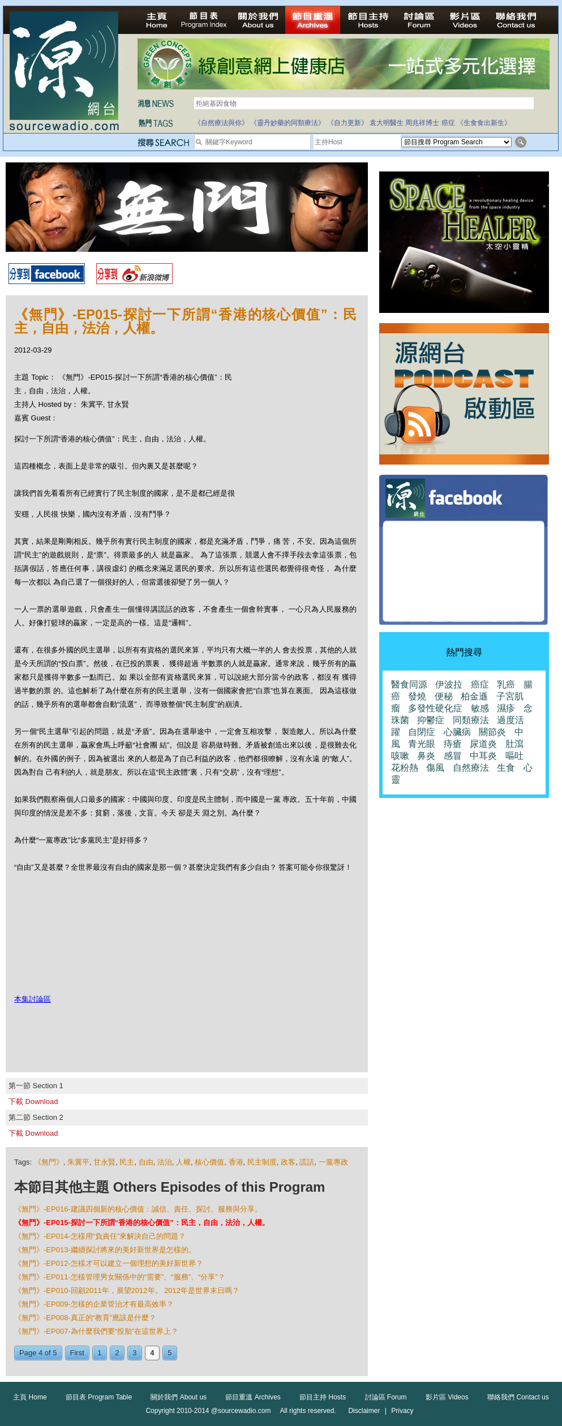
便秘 (444, 696)
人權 (183, 1162)
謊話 (306, 1162)
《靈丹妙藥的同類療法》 (287, 123)
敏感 (480, 708)
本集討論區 (32, 999)
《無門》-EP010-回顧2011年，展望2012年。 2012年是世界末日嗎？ (126, 1290)
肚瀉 (514, 744)
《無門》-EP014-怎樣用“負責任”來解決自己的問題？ (100, 1236)
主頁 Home (29, 1397)
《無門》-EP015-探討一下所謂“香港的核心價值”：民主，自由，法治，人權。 (141, 1222)
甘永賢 (104, 1162)
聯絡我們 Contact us (518, 1397)
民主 (126, 1162)
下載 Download (33, 1101)
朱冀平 (78, 1162)
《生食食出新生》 (484, 123)
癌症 (448, 123)
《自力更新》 (347, 123)
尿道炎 (483, 744)
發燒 (417, 696)
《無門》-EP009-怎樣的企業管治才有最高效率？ (94, 1304)
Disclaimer (364, 1411)
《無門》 (48, 1162)
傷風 (435, 767)
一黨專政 (333, 1162)
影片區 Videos (447, 1397)
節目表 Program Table (99, 1397)
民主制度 (262, 1162)
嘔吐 (514, 756)
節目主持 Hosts (322, 1397)
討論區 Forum (386, 1397)
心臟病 (457, 732)
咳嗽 (400, 756)
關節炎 (492, 732)
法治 (164, 1162)
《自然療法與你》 (221, 123)
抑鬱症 (430, 720)
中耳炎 (483, 756)
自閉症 (421, 732)
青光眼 (421, 744)
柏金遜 (474, 696)
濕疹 (506, 708)
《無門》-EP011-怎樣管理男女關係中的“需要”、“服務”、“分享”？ (119, 1277)
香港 (236, 1162)
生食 (506, 767)
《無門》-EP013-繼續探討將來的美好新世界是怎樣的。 (105, 1249)
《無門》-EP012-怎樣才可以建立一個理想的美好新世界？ (108, 1263)
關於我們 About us (179, 1397)
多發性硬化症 (435, 708)
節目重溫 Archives (252, 1397)
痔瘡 (453, 744)
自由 (146, 1162)
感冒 (453, 756)
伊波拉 (448, 684)
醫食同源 (409, 684)
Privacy (402, 1411)
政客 (288, 1162)
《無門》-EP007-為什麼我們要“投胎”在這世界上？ (96, 1331)
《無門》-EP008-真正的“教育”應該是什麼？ (85, 1317)
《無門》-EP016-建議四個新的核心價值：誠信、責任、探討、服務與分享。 (138, 1209)
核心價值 (209, 1162)
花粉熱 (404, 767)
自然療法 (471, 767)
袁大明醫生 (387, 123)
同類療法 (471, 720)
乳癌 (506, 684)
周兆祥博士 (422, 123)
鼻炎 (426, 756)
